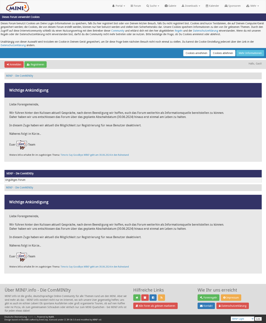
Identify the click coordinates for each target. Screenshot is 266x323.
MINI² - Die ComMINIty (19, 75)
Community (117, 30)
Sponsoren (233, 5)
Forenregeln (208, 297)
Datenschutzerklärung (205, 30)
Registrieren (35, 64)
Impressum (231, 297)
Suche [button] (153, 5)
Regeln (178, 30)
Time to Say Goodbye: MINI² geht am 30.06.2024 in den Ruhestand (94, 155)
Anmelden (14, 64)
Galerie (170, 5)
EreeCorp (43, 320)
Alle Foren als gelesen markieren (155, 305)
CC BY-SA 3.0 (70, 320)
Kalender (212, 5)
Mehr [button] (252, 5)
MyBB (51, 317)
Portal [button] (118, 5)
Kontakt (206, 305)
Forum (136, 5)
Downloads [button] (191, 5)
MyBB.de (32, 317)
